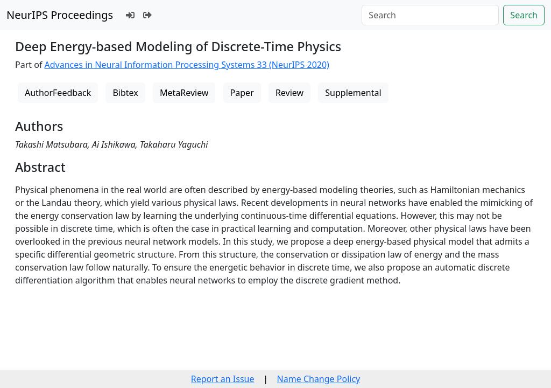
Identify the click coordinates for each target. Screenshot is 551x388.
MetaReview (184, 93)
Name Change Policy (319, 379)
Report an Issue (223, 379)
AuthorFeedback (58, 93)
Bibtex (125, 93)
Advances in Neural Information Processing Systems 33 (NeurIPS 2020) (187, 65)
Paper (242, 93)
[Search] (430, 15)
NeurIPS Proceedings (59, 15)
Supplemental (353, 93)
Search (524, 15)
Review (289, 93)
